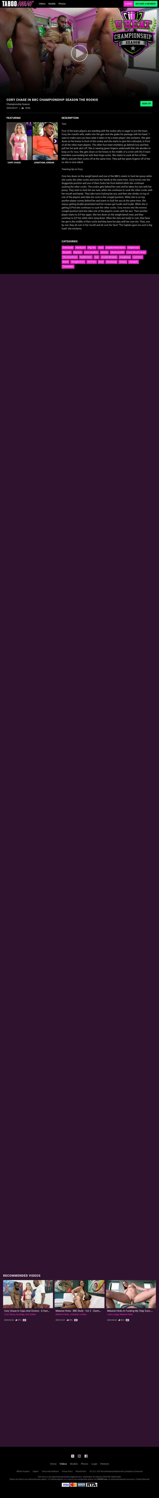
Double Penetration (115, 247)
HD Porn (92, 262)
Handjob (133, 262)
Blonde (104, 252)
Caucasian (68, 266)
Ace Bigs (20, 1314)
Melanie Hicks (62, 1314)
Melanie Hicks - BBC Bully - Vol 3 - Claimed (79, 1310)
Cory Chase (14, 162)
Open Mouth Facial (136, 252)
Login (128, 3)
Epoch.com (23, 1479)
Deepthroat (133, 247)
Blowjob (67, 252)
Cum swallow (91, 252)
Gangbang (125, 257)
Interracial (68, 247)
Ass (96, 257)
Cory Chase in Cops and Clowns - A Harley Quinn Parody (35, 1310)
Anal (101, 247)
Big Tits (91, 247)
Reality (123, 262)
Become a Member (146, 3)
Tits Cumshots (70, 257)
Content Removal (142, 1479)
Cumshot (137, 257)
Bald (101, 262)
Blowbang (111, 262)
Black (65, 262)
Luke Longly (113, 1314)
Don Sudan (30, 1314)
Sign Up (146, 103)
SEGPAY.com (102, 1479)
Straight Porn (77, 262)
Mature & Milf (117, 252)
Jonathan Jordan (44, 162)
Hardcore (80, 247)
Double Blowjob (109, 257)
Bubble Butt (85, 257)
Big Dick (78, 252)
